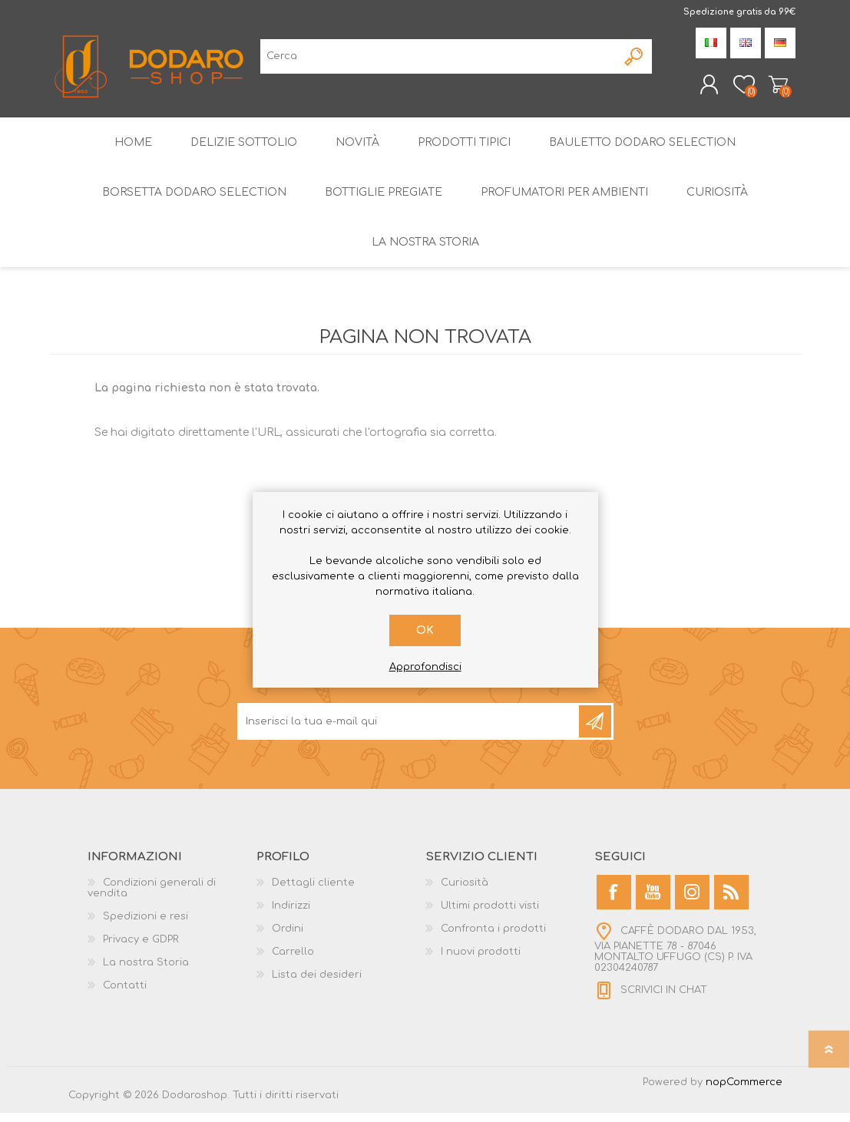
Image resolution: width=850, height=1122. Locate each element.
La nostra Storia (146, 971)
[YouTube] (653, 901)
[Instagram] (692, 901)
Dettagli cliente (313, 891)
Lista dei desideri (317, 983)
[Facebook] (614, 901)
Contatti (125, 994)
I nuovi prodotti (481, 960)
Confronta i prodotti (493, 937)
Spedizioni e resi (145, 925)
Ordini (287, 937)
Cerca (634, 61)
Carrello (765, 89)
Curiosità (464, 891)
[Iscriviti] (409, 730)
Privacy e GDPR (141, 948)
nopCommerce (744, 1091)
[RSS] (731, 901)
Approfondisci (425, 667)
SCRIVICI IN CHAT (663, 999)
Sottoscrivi (595, 730)
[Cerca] (438, 61)
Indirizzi (291, 914)
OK (425, 630)
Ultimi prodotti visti (490, 914)
